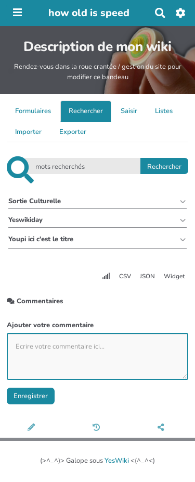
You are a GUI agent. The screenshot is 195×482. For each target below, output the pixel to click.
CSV (125, 276)
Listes (164, 111)
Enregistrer (31, 396)
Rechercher (86, 111)
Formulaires (33, 111)
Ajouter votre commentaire (50, 325)
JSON (147, 276)
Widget (174, 276)
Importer (28, 132)
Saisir (129, 111)
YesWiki (117, 460)
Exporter (72, 132)
